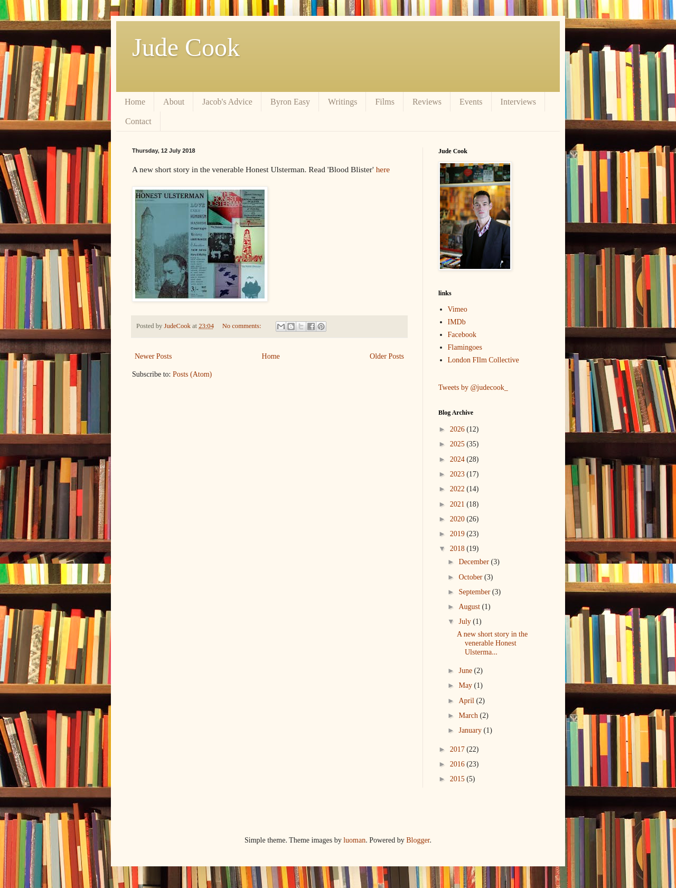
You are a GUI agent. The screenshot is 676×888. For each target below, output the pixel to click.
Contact (138, 121)
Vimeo (457, 309)
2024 (458, 459)
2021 (458, 504)
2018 (458, 549)
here (383, 169)
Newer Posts (153, 356)
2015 (458, 779)
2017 (458, 749)
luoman (354, 840)
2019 (458, 534)
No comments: (242, 326)
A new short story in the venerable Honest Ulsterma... (492, 643)
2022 (458, 489)
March (469, 715)
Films (384, 101)
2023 (458, 474)
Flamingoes (465, 347)
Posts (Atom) (192, 374)
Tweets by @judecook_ (473, 387)
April (467, 701)
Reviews (427, 101)
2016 (458, 764)
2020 (458, 519)
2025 (458, 444)
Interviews (519, 101)
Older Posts (387, 356)
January (470, 730)
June (466, 671)
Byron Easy (290, 101)
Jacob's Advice (227, 101)
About (173, 101)
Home (135, 101)
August (470, 607)
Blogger (417, 840)
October (471, 577)
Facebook (462, 335)
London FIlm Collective (483, 360)
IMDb (457, 322)
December (474, 562)
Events (471, 101)
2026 (458, 429)
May (466, 685)
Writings (342, 101)
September (475, 592)
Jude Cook (186, 47)
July (465, 621)
